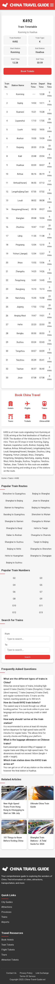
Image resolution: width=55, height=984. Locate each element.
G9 (41, 599)
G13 (41, 612)
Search (27, 657)
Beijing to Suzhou (14, 563)
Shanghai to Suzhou (14, 542)
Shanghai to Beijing (14, 501)
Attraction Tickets (10, 959)
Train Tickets (7, 944)
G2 (14, 578)
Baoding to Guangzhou (14, 514)
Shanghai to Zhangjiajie (40, 556)
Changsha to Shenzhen (40, 549)
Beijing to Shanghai (41, 494)
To (27, 648)
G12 (14, 612)
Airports (5, 922)
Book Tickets (27, 71)
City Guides (7, 902)
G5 (41, 585)
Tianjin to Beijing (41, 542)
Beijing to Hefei (14, 549)
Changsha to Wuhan (41, 521)
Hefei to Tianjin (41, 528)
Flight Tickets (8, 949)
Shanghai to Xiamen (14, 521)
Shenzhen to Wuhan (41, 514)
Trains (10, 478)
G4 (14, 585)
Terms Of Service (27, 976)
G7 (41, 592)
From (27, 637)
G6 (14, 592)
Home (3, 478)
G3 (41, 578)
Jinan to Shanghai (41, 501)
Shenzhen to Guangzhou (14, 494)
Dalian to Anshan (14, 535)
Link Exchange (42, 973)
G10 (14, 605)
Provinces (6, 912)
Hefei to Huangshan (14, 556)
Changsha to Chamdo (41, 535)
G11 (41, 605)
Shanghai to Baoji (14, 528)
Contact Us (11, 973)
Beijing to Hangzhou (41, 507)
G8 (14, 599)
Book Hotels (7, 939)
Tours (4, 954)
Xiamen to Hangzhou (14, 507)
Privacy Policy (26, 973)
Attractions (6, 907)
